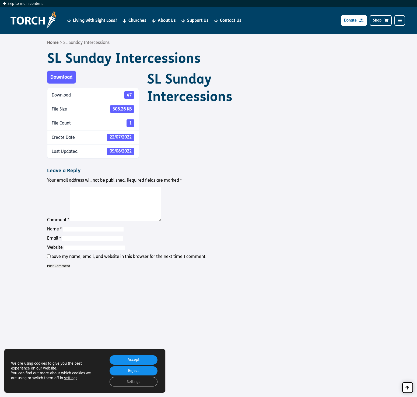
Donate (354, 20)
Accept (133, 359)
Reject (133, 370)
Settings (133, 381)
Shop (380, 20)
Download (61, 77)
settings (70, 377)
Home (53, 42)
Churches (134, 20)
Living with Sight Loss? (92, 20)
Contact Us (227, 20)
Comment (58, 219)
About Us (164, 20)
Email (54, 238)
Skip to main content (23, 3)
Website (55, 247)
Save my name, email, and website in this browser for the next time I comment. (129, 256)
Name (54, 229)
